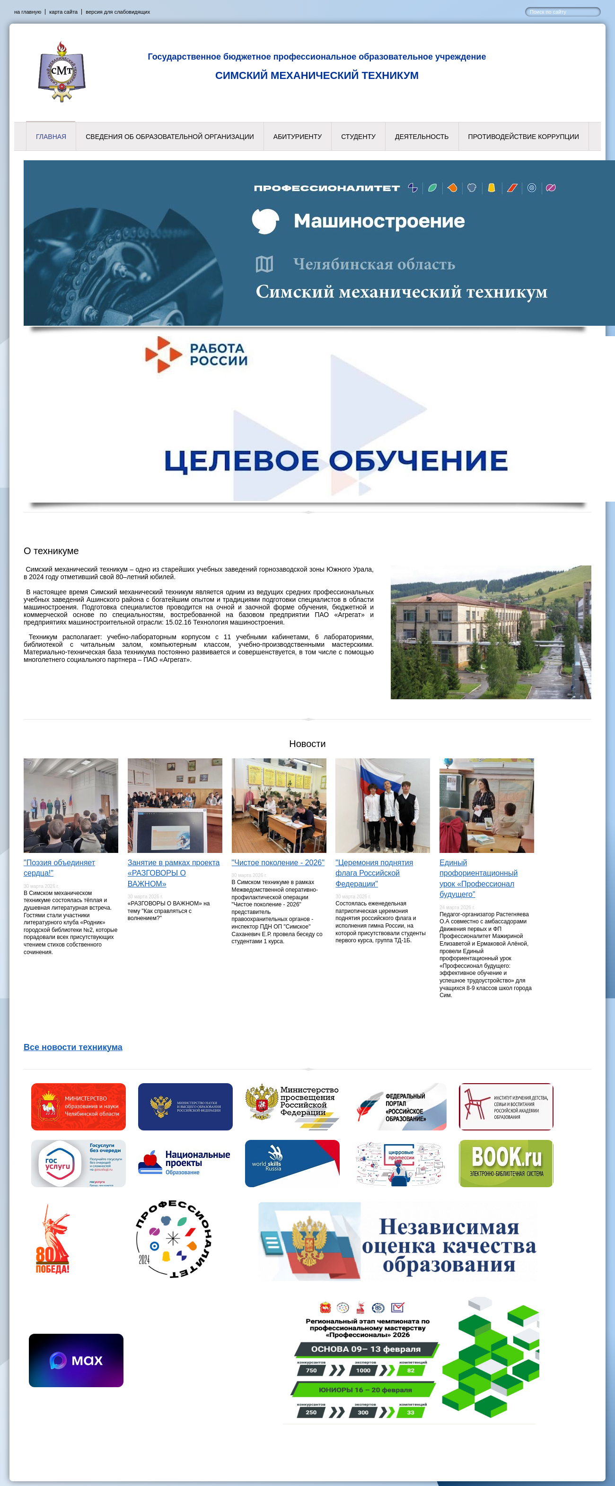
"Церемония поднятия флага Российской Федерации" (374, 873)
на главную (27, 12)
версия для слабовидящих (118, 12)
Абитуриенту (297, 136)
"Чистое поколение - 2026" (278, 863)
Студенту (358, 136)
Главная (51, 136)
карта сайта (63, 12)
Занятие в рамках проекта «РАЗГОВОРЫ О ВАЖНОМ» (174, 873)
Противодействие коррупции (523, 136)
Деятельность (422, 136)
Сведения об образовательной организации (170, 136)
